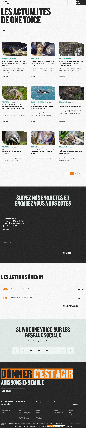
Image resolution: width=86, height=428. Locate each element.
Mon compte (71, 2)
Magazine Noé (55, 416)
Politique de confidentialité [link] (70, 426)
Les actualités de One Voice (58, 412)
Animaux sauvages (22, 416)
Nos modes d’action (28, 2)
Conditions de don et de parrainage (38, 423)
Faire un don (38, 412)
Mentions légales (4, 423)
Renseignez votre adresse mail (45, 402)
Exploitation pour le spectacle (24, 412)
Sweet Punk (78, 423)
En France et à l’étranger (6, 416)
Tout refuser (56, 426)
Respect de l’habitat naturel (24, 418)
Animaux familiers (22, 417)
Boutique (55, 2)
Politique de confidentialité (14, 423)
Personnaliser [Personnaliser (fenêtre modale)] (62, 426)
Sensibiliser (38, 417)
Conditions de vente (50, 423)
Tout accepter (49, 426)
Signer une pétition (39, 418)
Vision (3, 412)
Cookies (2, 424)
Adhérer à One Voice (39, 416)
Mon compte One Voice (25, 423)
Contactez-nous (49, 2)
